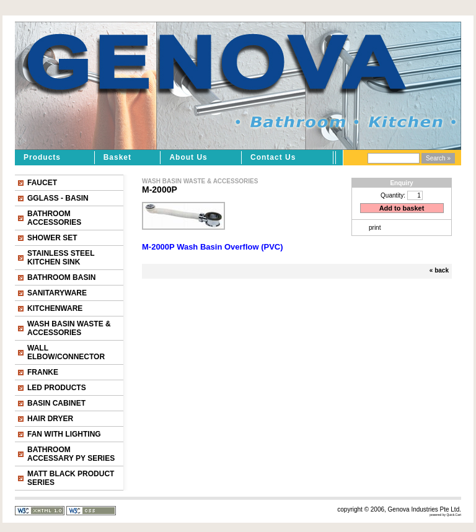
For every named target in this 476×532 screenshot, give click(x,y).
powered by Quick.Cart (445, 515)
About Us (188, 157)
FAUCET (42, 182)
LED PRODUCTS (56, 387)
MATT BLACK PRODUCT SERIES (70, 478)
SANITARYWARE (57, 293)
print (375, 227)
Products (42, 157)
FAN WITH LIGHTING (64, 434)
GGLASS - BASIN (58, 198)
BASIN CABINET (56, 403)
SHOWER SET (52, 237)
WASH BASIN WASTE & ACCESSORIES (69, 328)
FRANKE (42, 372)
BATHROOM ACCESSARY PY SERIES (71, 454)
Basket (117, 157)
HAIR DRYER (50, 418)
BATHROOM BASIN (61, 277)
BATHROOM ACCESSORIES (54, 218)
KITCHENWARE (54, 308)
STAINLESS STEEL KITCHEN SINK (60, 257)
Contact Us (273, 157)
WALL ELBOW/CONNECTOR (66, 352)
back (441, 270)
